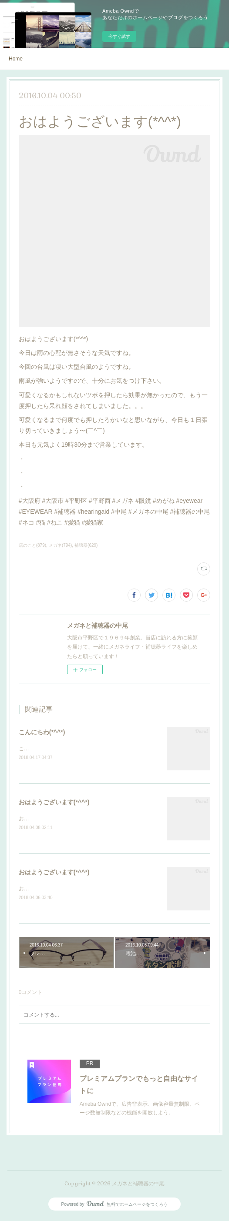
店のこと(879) (32, 545)
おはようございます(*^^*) (54, 802)
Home (16, 59)
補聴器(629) (86, 545)
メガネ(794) (60, 545)
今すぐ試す (119, 36)
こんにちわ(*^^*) (42, 732)
